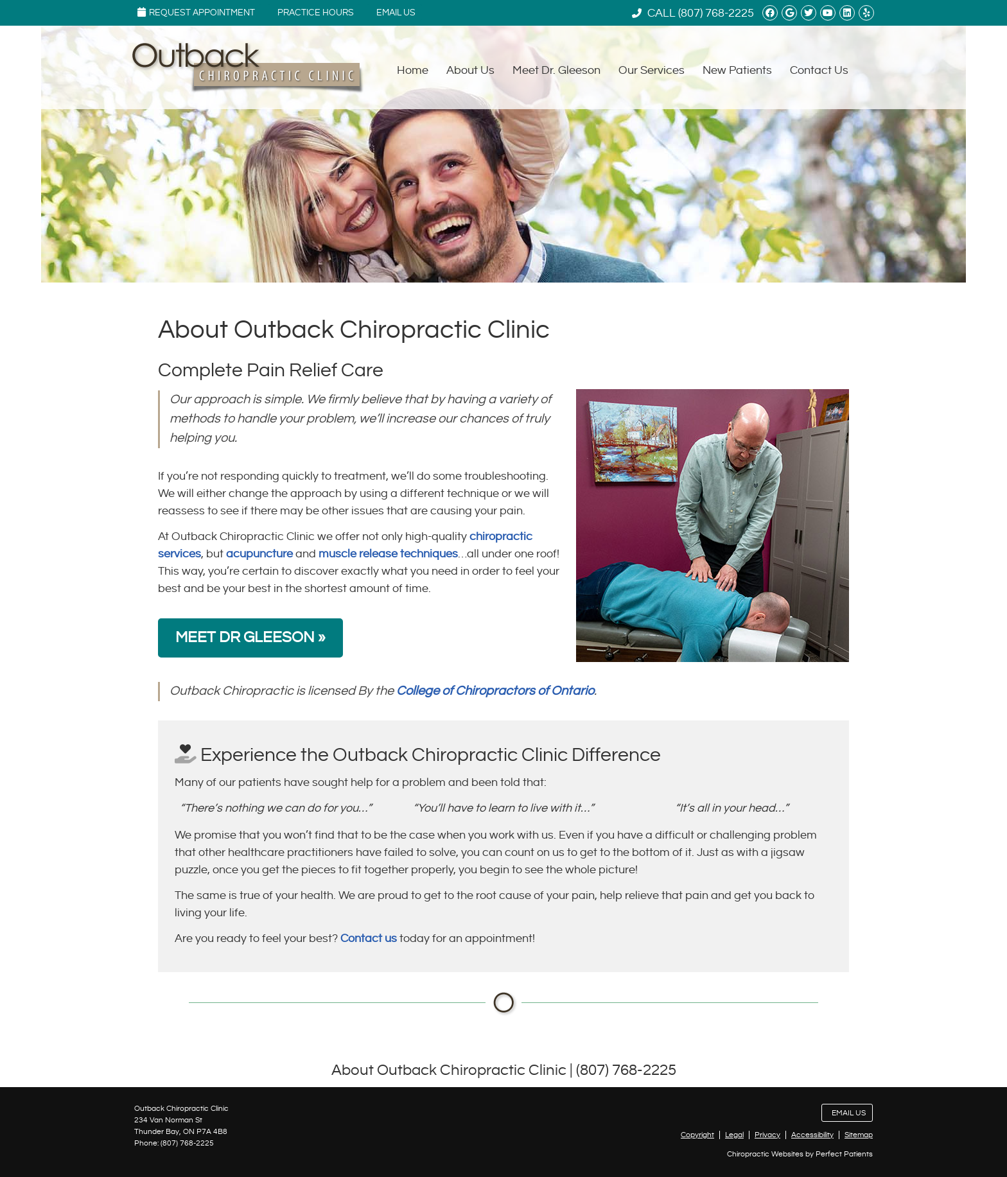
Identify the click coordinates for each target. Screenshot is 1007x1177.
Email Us (396, 12)
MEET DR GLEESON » (250, 637)
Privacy (767, 1135)
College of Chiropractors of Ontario (495, 691)
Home (412, 70)
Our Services (651, 70)
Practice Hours (315, 12)
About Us (470, 70)
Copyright (697, 1135)
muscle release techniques (388, 554)
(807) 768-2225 (716, 13)
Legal (734, 1135)
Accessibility (812, 1135)
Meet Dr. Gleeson (556, 70)
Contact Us (819, 70)
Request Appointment (196, 12)
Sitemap (859, 1135)
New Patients (737, 70)
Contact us (368, 938)
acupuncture (259, 554)
